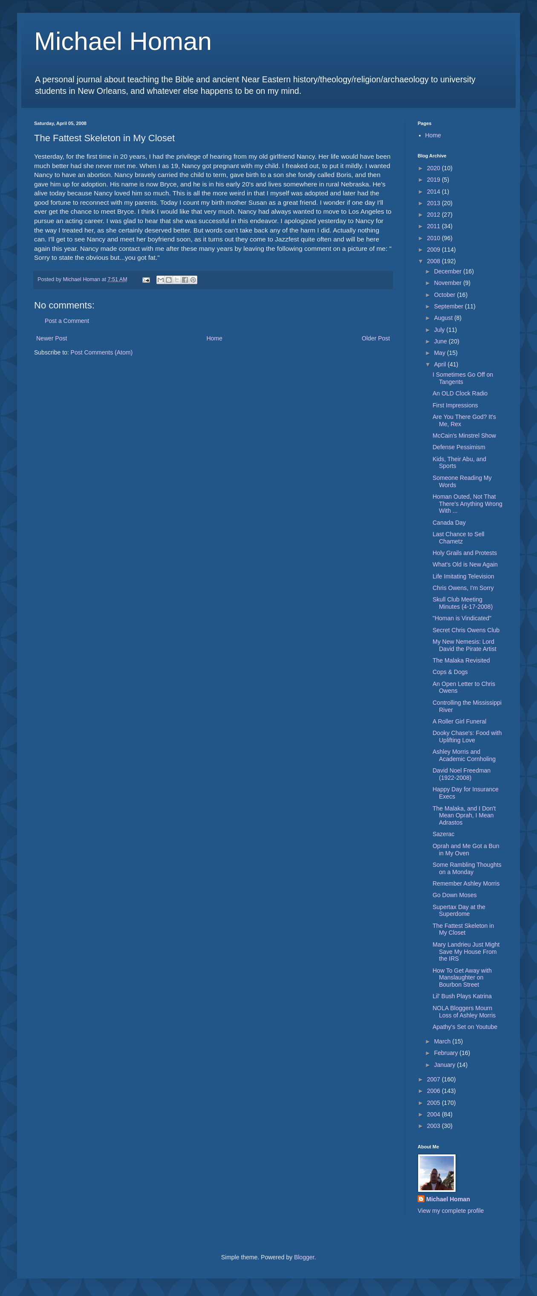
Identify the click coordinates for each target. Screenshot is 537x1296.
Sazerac (443, 834)
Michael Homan (123, 41)
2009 (434, 249)
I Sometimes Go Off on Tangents (463, 378)
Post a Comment (67, 320)
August (444, 317)
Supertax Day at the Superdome (459, 911)
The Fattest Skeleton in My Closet (463, 929)
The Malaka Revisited (461, 660)
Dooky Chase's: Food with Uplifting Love (467, 736)
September (449, 306)
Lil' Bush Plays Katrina (462, 996)
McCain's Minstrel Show (464, 435)
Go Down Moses (454, 895)
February (446, 1052)
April (441, 364)
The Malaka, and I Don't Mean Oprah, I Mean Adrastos (464, 815)
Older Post (376, 338)
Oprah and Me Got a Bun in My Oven (466, 850)
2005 (434, 1102)
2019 (434, 179)
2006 (434, 1090)
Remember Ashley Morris (466, 883)
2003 (434, 1125)
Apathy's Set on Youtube (465, 1026)
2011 (434, 226)
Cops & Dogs (450, 671)
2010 (434, 238)
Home (214, 338)
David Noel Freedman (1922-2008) (462, 774)
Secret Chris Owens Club (466, 630)
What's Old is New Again (465, 564)
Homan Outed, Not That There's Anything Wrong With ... (467, 503)
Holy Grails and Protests (465, 552)
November (448, 282)
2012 (434, 214)
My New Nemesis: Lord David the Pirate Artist (465, 645)
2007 (434, 1079)
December (448, 271)
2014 (434, 191)
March (443, 1041)
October (445, 294)
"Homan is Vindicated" (462, 618)
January (445, 1064)
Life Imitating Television (463, 576)
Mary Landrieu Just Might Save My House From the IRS (466, 951)
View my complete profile (451, 1210)
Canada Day (449, 522)
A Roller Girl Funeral (459, 721)
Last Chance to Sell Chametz (458, 538)
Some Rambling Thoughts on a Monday (467, 868)
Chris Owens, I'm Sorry (463, 587)
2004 (434, 1114)
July (440, 329)
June (441, 341)
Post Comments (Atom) (102, 352)
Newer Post (51, 338)
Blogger (304, 1257)
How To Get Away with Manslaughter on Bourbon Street (462, 977)
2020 (434, 168)
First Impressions (455, 405)
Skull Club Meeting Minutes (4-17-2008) (463, 603)
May (440, 352)
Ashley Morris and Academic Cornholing (464, 755)
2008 (434, 261)
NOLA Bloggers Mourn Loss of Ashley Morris (464, 1012)
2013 (434, 203)
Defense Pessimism (459, 447)
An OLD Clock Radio (460, 393)
